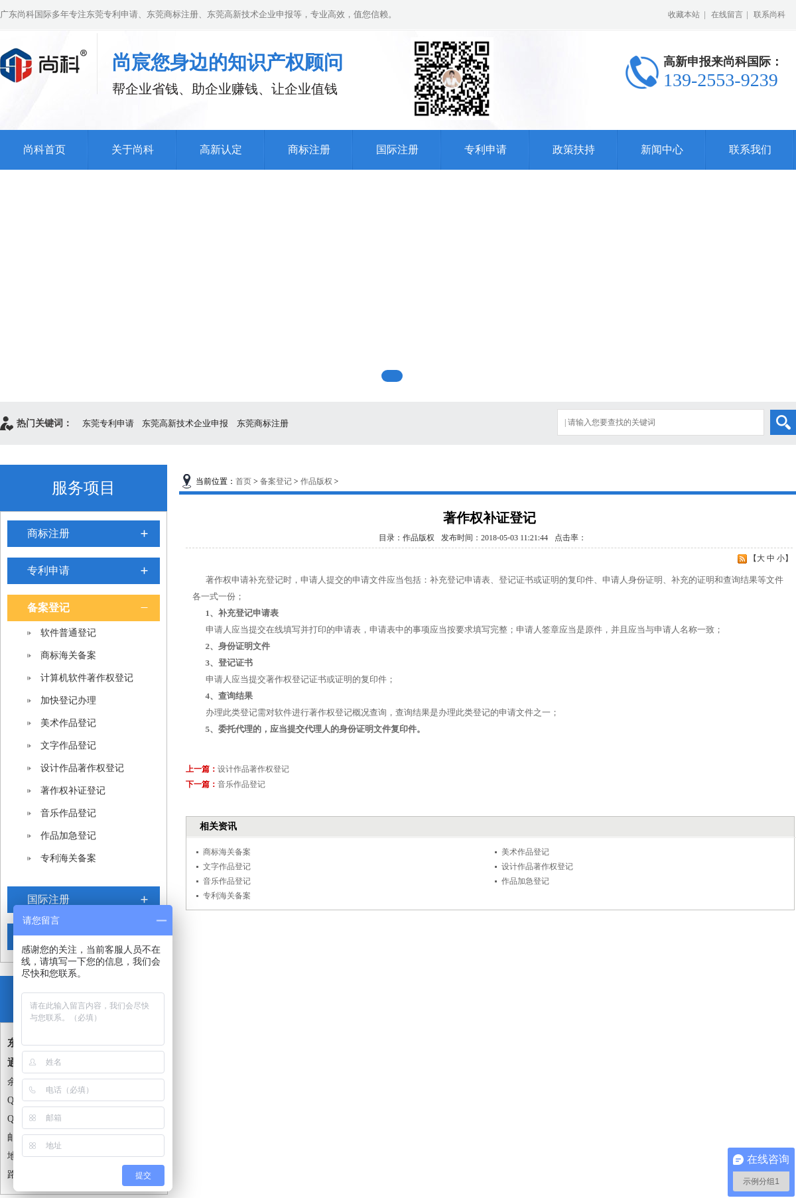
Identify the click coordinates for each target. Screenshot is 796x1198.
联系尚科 (769, 14)
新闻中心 (662, 149)
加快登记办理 (68, 700)
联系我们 (750, 149)
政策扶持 (574, 149)
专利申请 (485, 149)
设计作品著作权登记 (82, 768)
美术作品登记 (68, 723)
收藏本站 (684, 14)
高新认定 (221, 149)
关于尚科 (132, 149)
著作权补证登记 (72, 791)
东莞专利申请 (108, 423)
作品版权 (316, 481)
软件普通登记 (68, 633)
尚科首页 (44, 149)
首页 (243, 481)
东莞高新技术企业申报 (185, 423)
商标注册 (309, 149)
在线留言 (727, 14)
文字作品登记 (68, 745)
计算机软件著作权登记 (86, 678)
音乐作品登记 (68, 813)
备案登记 (48, 607)
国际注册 (397, 149)
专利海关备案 (68, 858)
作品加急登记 (68, 836)
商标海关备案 (68, 655)
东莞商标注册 (263, 423)
